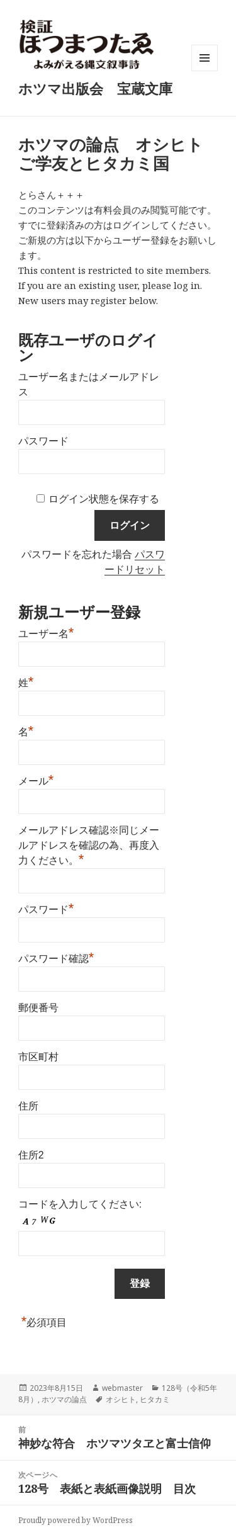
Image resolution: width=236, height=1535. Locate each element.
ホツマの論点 (64, 1399)
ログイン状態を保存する (103, 499)
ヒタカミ (155, 1399)
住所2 (31, 1155)
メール (36, 779)
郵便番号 (38, 1007)
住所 (28, 1106)
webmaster (122, 1388)
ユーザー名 (46, 632)
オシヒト (121, 1399)
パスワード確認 (56, 957)
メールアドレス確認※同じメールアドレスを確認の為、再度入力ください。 (88, 845)
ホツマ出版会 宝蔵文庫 (95, 88)
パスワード (43, 441)
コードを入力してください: (80, 1204)
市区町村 (38, 1056)
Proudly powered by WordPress (75, 1520)
